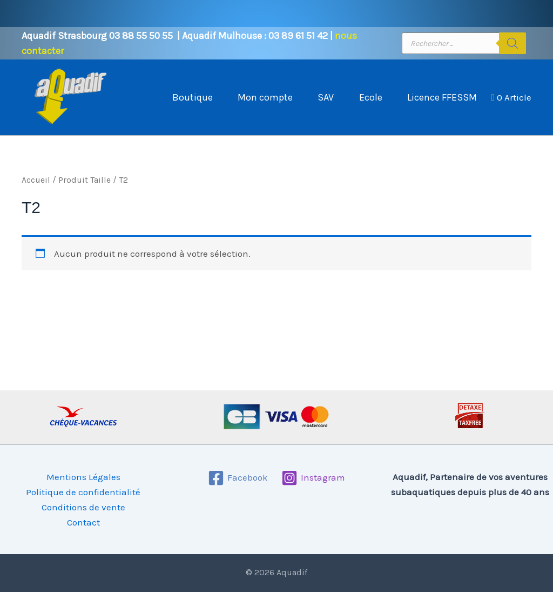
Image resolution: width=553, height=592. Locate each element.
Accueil (36, 191)
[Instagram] (313, 478)
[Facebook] (238, 478)
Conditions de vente (83, 507)
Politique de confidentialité (83, 492)
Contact (83, 522)
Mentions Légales (83, 476)
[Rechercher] (512, 43)
